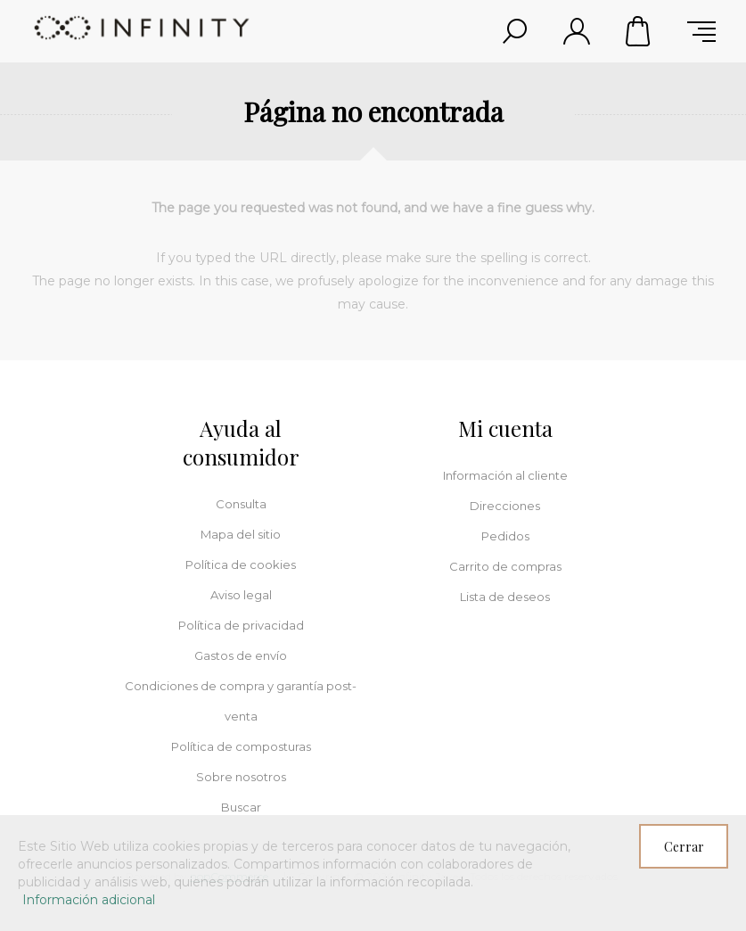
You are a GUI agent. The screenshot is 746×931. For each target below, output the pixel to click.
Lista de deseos (505, 596)
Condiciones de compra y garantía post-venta (241, 701)
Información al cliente (505, 475)
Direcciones (505, 505)
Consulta (241, 504)
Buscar (241, 807)
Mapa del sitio (241, 534)
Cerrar (684, 846)
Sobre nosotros (241, 777)
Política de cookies (240, 564)
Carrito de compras (639, 31)
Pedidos (505, 536)
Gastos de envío (240, 655)
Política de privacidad (241, 625)
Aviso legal (241, 595)
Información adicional (88, 900)
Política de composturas (241, 746)
